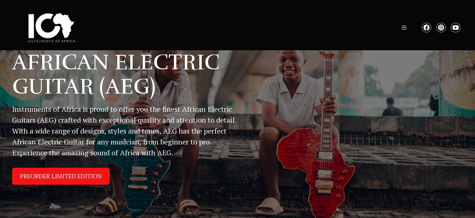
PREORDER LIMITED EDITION (61, 176)
